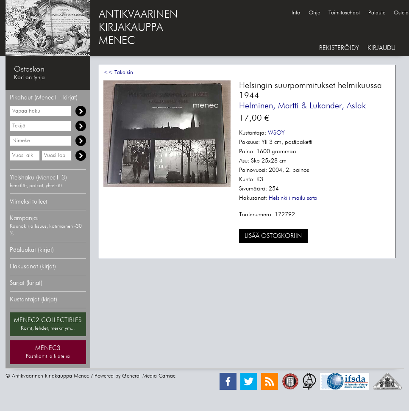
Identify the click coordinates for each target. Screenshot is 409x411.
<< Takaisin (118, 72)
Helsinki (278, 198)
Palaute (376, 13)
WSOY (276, 133)
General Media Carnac (148, 376)
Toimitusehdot (344, 13)
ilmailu (297, 198)
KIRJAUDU (381, 48)
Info (296, 13)
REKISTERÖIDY (339, 48)
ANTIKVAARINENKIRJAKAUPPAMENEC (138, 28)
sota (312, 198)
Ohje (314, 13)
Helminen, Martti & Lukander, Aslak (302, 106)
